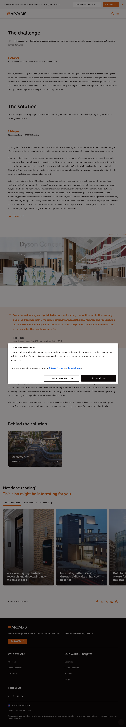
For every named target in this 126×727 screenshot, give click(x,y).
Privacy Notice (56, 368)
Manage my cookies (59, 378)
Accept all (96, 378)
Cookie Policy (74, 368)
